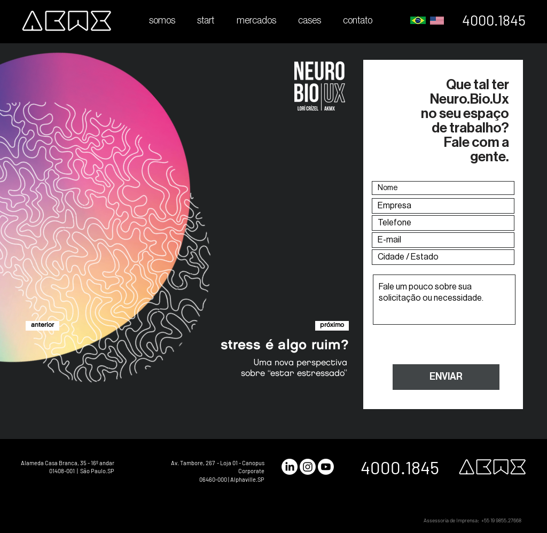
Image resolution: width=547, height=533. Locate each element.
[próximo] (332, 326)
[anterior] (42, 326)
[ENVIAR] (446, 377)
